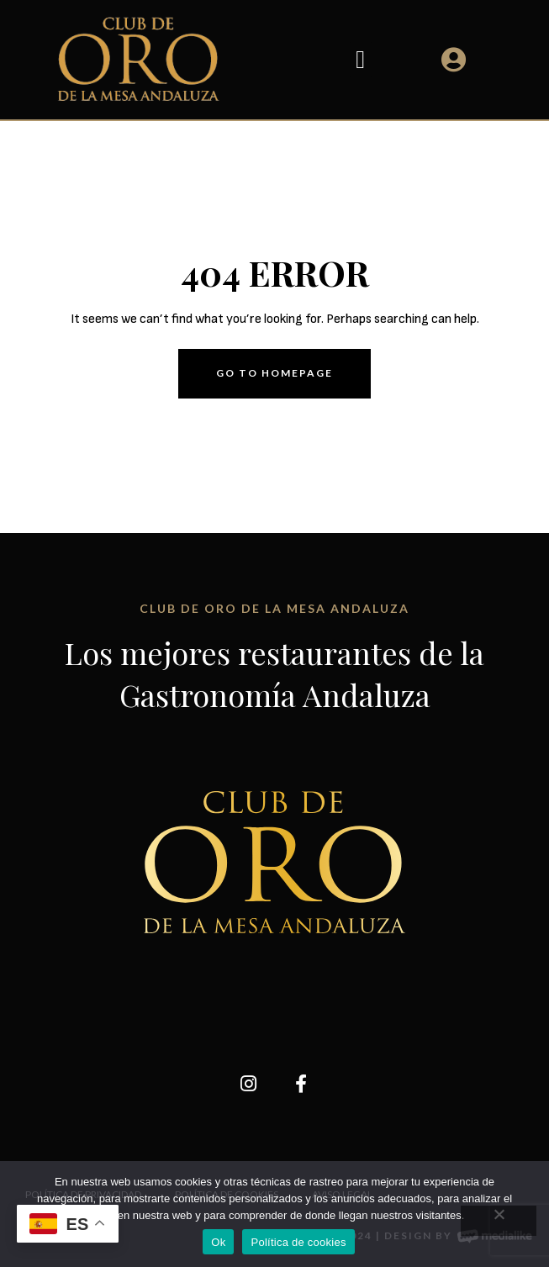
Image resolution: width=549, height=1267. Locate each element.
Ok (218, 1242)
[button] (361, 59)
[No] (498, 1221)
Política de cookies (298, 1242)
